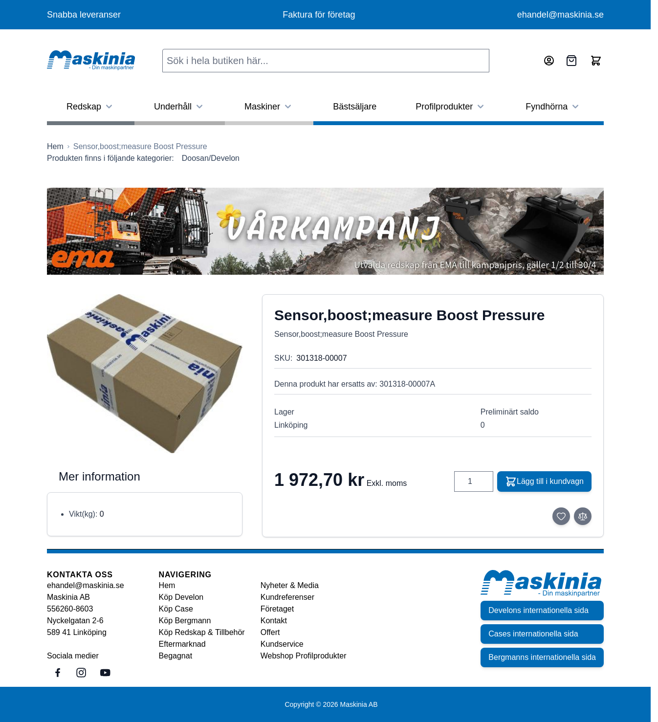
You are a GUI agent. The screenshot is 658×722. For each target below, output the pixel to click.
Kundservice (282, 644)
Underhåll (179, 106)
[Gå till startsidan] (55, 147)
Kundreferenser (287, 597)
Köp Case (176, 609)
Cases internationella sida (533, 634)
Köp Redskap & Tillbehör (202, 632)
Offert (270, 632)
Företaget (277, 609)
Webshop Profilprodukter (304, 656)
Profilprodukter (451, 106)
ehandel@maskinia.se (560, 15)
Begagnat (176, 656)
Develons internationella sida (538, 610)
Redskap (90, 106)
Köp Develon (181, 597)
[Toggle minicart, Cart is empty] (596, 60)
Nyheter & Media (290, 585)
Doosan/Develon (211, 158)
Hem (167, 585)
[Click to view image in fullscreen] (144, 373)
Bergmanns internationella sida (542, 657)
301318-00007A (407, 384)
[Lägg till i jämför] (583, 516)
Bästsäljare (354, 106)
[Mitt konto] (549, 60)
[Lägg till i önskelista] (561, 516)
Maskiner (269, 106)
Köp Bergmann (185, 620)
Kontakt (274, 620)
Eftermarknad (182, 644)
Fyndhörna (553, 106)
